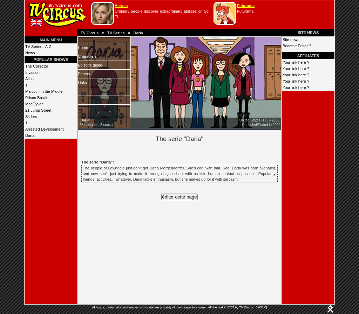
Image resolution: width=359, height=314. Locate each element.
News (30, 53)
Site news (291, 39)
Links (82, 83)
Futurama (246, 6)
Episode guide (90, 65)
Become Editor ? (297, 46)
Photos (84, 74)
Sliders (31, 116)
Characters (87, 56)
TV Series (116, 33)
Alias (29, 79)
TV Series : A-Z (38, 46)
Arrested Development (44, 129)
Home (83, 48)
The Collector (36, 66)
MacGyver (34, 104)
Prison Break (36, 98)
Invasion (32, 72)
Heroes (121, 6)
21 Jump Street (38, 110)
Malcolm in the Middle (43, 91)
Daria (138, 33)
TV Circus (90, 33)
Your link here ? (296, 62)
